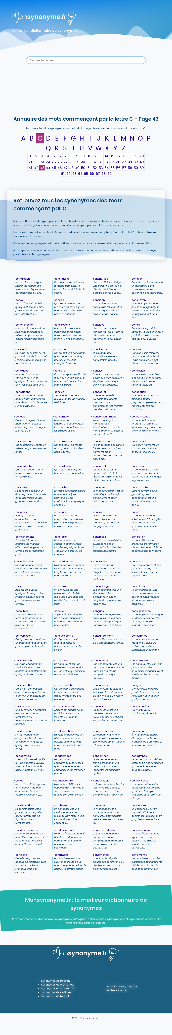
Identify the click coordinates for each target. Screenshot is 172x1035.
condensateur (140, 780)
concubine (22, 611)
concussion (23, 706)
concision (99, 300)
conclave (98, 324)
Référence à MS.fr (117, 990)
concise (59, 300)
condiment (61, 855)
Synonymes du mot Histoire (58, 988)
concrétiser (100, 561)
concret (98, 512)
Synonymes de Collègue (56, 992)
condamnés (139, 756)
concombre (61, 416)
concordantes (63, 466)
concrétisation (63, 561)
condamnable (140, 706)
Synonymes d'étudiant (55, 996)
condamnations (103, 731)
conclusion (138, 370)
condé (20, 780)
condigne (21, 855)
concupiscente (63, 635)
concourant (100, 487)
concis (20, 300)
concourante (140, 487)
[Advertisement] (86, 90)
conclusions (23, 392)
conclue (137, 349)
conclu (136, 324)
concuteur (99, 706)
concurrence (139, 635)
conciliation (23, 278)
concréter (60, 536)
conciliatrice (100, 278)
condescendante (104, 830)
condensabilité (63, 780)
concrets (137, 561)
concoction (139, 392)
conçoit (20, 416)
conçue (59, 611)
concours (60, 512)
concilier (137, 278)
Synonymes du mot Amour (57, 984)
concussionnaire (64, 706)
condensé (60, 805)
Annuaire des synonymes (122, 986)
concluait (21, 349)
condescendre (141, 830)
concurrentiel (24, 685)
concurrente (100, 660)
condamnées (62, 756)
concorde (22, 487)
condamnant (24, 731)
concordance (101, 441)
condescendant (64, 830)
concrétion (138, 536)
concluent (22, 370)
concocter (99, 392)
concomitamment (104, 416)
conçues (98, 611)
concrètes (99, 536)
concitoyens (62, 324)
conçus (136, 685)
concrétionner (24, 561)
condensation (24, 805)
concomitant (24, 441)
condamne (138, 731)
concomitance (141, 416)
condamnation (63, 731)
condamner (100, 756)
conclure (59, 370)
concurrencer (24, 660)
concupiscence (141, 611)
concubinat (139, 586)
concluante (100, 349)
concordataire (141, 466)
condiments (139, 855)
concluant (60, 349)
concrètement (25, 536)
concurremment (103, 635)
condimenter (101, 855)
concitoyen (139, 300)
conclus (98, 370)
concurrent (61, 660)
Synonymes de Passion (55, 981)
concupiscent (24, 635)
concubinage (101, 586)
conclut (59, 392)
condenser (99, 805)
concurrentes (140, 660)
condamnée (23, 756)
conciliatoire (62, 278)
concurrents (100, 685)
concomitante (63, 441)
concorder (60, 487)
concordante (24, 466)
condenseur (139, 805)
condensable (101, 780)
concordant (139, 441)
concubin (60, 586)
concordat (99, 466)
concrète (137, 512)
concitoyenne (24, 324)
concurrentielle (63, 685)
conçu (19, 586)
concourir (21, 512)
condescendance (27, 830)
